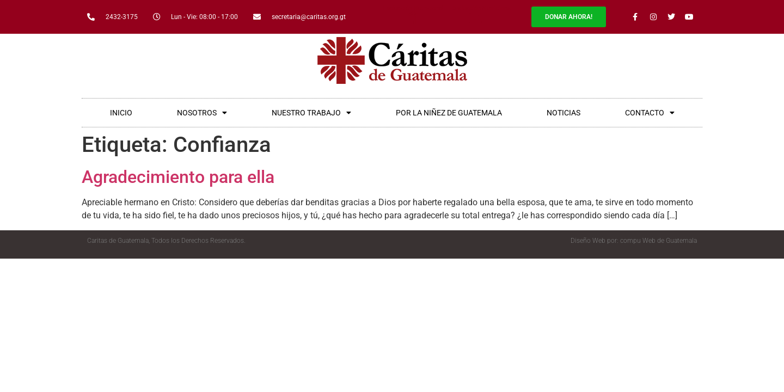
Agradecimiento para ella (178, 177)
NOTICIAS (563, 112)
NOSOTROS (202, 112)
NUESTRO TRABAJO (311, 112)
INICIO (121, 112)
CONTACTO (650, 112)
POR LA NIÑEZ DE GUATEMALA (449, 112)
